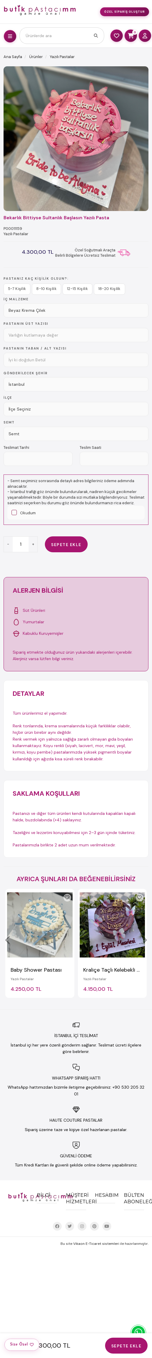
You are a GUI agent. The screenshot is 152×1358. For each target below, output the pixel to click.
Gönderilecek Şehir (26, 373)
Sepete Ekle (66, 544)
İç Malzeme (16, 299)
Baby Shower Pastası (36, 969)
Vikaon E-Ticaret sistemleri (96, 1243)
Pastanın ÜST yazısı (26, 324)
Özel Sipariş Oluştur (124, 12)
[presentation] (8, 940)
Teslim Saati (90, 447)
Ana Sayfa (13, 56)
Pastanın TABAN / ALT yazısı (35, 348)
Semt (9, 422)
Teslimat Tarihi (16, 447)
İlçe (8, 397)
